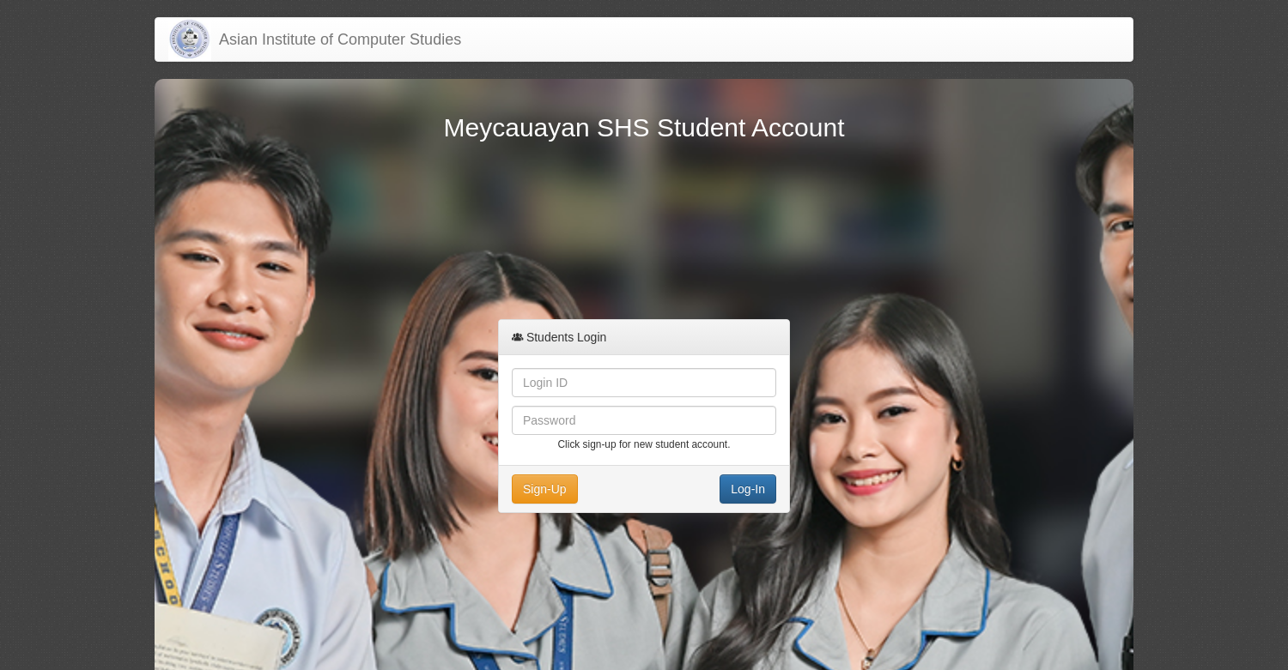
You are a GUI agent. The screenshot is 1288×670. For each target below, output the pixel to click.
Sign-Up (545, 489)
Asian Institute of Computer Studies (336, 39)
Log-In (748, 489)
